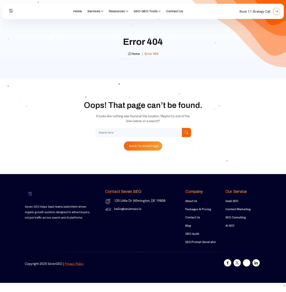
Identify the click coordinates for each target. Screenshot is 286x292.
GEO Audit (192, 234)
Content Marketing (238, 209)
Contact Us (174, 11)
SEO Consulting (235, 217)
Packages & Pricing (198, 209)
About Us (191, 201)
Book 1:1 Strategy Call (259, 11)
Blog (188, 225)
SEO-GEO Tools (145, 11)
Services (93, 11)
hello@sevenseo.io (127, 209)
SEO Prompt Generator (200, 242)
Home (77, 11)
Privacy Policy (74, 264)
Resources (117, 11)
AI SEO (229, 225)
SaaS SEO (231, 201)
